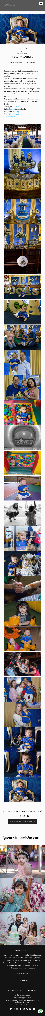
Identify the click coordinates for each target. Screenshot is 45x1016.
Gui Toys (16, 111)
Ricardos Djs (11, 117)
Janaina (12, 109)
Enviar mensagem (23, 995)
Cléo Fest (16, 106)
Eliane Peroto (14, 114)
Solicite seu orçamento (22, 821)
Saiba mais (22, 973)
